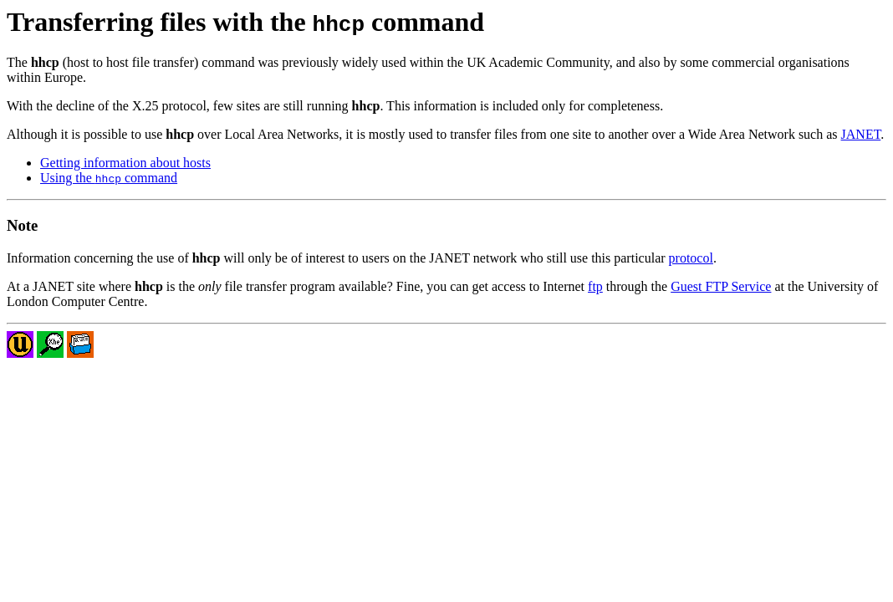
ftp (595, 286)
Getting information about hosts (125, 163)
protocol (691, 258)
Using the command (108, 178)
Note (22, 225)
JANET (861, 134)
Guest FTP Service (721, 286)
